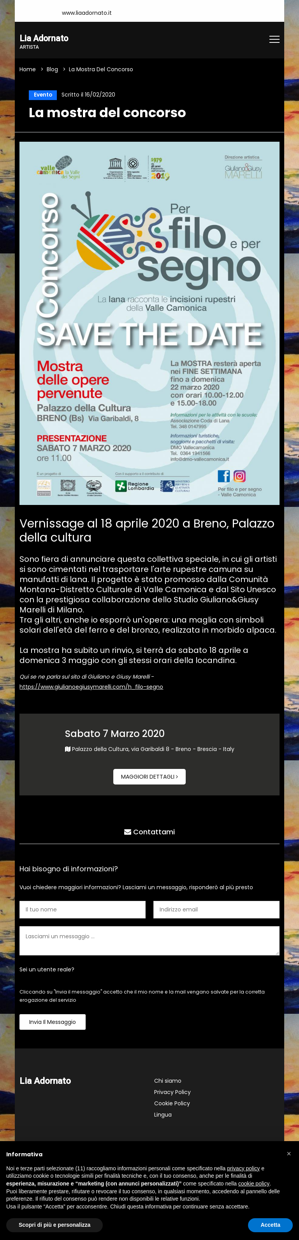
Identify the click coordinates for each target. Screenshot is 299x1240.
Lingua (163, 1116)
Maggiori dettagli (149, 778)
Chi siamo (167, 1082)
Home (27, 69)
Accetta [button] (270, 1225)
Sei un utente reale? (46, 970)
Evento (41, 95)
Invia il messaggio (52, 1023)
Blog (52, 69)
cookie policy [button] (253, 1183)
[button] (289, 1153)
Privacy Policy (172, 1093)
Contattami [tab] (149, 832)
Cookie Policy (172, 1104)
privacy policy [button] (243, 1168)
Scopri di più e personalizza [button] (54, 1225)
